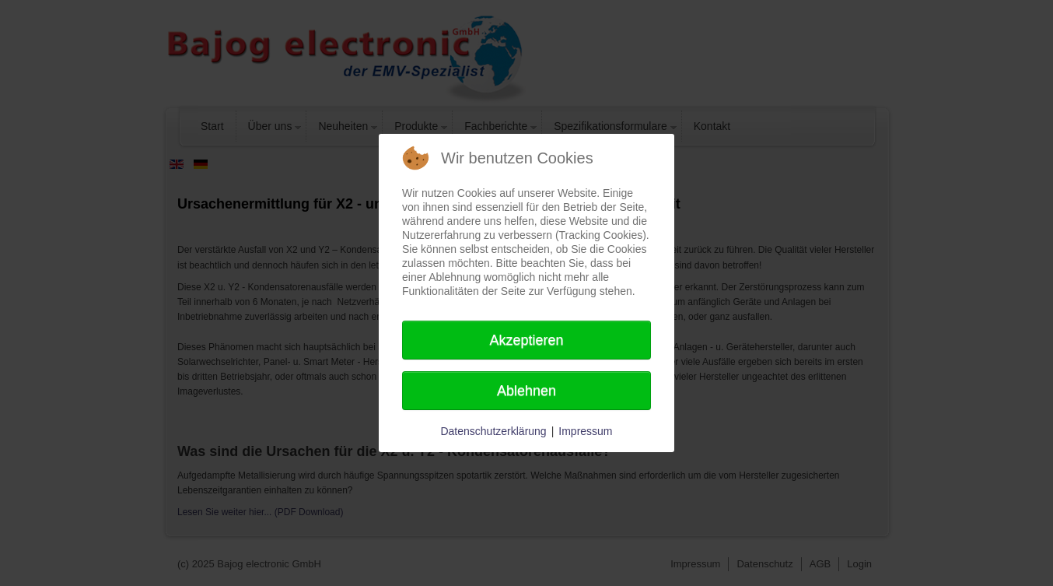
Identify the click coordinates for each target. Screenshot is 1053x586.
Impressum (585, 431)
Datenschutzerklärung (493, 431)
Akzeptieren (526, 340)
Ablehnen (526, 390)
